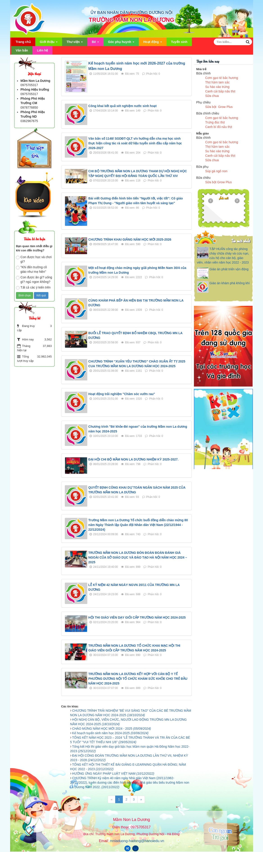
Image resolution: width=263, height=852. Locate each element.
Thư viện (75, 43)
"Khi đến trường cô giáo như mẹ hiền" (31, 269)
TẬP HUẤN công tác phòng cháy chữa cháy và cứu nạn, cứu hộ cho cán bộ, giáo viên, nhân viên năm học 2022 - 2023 (223, 255)
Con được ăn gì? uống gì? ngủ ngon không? (34, 279)
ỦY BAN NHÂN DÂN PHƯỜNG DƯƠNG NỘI (131, 12)
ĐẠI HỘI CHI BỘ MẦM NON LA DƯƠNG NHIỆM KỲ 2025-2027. (133, 459)
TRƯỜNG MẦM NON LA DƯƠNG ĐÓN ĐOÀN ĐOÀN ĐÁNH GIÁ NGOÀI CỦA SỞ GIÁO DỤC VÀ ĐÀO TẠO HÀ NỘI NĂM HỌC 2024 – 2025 (137, 557)
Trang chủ (23, 42)
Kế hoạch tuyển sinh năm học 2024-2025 (110, 733)
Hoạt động (152, 43)
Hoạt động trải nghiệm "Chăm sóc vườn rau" (121, 394)
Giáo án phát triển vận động (228, 269)
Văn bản (22, 50)
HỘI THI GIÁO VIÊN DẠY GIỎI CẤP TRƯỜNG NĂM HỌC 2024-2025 (137, 617)
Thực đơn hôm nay (207, 61)
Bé (95, 43)
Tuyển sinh (179, 42)
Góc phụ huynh (121, 43)
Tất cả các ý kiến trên (33, 288)
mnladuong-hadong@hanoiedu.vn (137, 841)
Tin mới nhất (240, 240)
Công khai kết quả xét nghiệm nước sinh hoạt (122, 106)
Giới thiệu (49, 43)
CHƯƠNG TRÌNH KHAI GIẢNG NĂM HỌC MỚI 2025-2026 (129, 239)
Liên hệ (42, 50)
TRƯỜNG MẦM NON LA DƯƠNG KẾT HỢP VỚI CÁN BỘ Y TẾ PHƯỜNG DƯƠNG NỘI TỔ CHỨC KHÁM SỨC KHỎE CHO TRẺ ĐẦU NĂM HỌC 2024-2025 (137, 678)
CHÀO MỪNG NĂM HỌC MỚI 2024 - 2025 (111, 728)
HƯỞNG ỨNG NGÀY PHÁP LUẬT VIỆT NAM (113, 773)
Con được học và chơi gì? (34, 259)
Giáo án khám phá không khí (229, 283)
